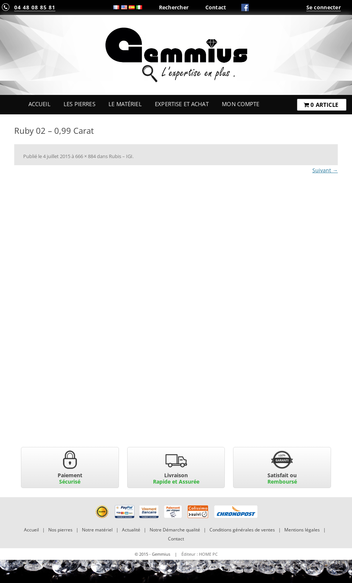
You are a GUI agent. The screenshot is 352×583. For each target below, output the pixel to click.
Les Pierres (79, 104)
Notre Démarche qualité (175, 530)
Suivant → (325, 170)
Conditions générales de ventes (242, 530)
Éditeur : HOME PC (199, 554)
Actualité (131, 530)
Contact (215, 7)
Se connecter (323, 7)
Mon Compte (240, 104)
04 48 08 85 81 (34, 7)
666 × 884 (85, 156)
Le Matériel (125, 104)
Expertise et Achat (182, 104)
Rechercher (174, 7)
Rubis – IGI (120, 156)
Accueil (39, 104)
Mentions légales (302, 530)
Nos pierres (60, 530)
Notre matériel (97, 530)
